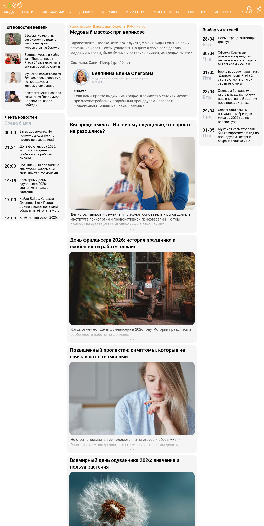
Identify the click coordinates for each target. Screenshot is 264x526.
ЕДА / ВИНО (197, 12)
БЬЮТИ (27, 12)
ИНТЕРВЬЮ (223, 12)
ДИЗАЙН (86, 12)
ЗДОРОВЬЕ (109, 12)
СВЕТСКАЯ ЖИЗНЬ (56, 12)
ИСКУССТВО (135, 12)
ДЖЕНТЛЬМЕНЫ (167, 12)
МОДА (9, 12)
